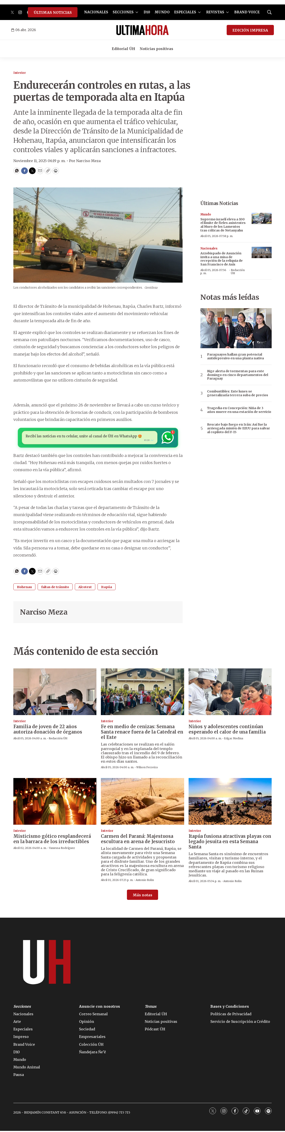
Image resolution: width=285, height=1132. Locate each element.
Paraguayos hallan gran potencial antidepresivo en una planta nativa (235, 356)
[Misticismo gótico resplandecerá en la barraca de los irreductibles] (54, 802)
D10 (147, 12)
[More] (137, 12)
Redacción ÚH (238, 271)
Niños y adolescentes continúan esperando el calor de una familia (227, 730)
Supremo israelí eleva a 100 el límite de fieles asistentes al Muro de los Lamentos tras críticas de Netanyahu (223, 224)
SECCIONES (123, 12)
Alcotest (85, 588)
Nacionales (209, 248)
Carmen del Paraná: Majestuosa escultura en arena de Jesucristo (138, 840)
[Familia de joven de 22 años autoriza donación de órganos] (54, 693)
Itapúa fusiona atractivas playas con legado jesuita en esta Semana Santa (230, 843)
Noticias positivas (156, 48)
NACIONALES (96, 12)
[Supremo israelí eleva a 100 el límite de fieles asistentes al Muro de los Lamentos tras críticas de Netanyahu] (262, 218)
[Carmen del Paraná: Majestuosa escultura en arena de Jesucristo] (142, 802)
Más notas (142, 896)
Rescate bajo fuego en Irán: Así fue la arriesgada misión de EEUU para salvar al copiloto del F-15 (238, 428)
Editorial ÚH (123, 48)
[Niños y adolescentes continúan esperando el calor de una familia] (230, 693)
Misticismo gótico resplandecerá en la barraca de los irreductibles (52, 840)
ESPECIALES (185, 12)
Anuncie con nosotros (99, 1007)
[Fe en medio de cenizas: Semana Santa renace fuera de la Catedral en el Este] (142, 693)
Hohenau (24, 588)
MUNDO (162, 12)
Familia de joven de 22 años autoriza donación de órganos (47, 730)
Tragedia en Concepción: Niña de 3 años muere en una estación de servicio (239, 410)
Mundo (205, 214)
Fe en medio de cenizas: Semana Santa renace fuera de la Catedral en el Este (142, 733)
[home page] (142, 30)
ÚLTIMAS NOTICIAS (53, 12)
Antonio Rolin (145, 881)
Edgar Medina (233, 739)
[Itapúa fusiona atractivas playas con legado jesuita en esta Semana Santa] (230, 802)
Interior (19, 73)
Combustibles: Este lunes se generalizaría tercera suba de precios (237, 393)
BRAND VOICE (247, 12)
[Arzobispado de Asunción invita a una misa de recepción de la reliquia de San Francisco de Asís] (262, 252)
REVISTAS (215, 12)
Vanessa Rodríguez (62, 849)
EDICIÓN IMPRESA (250, 30)
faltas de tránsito (55, 588)
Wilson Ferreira (147, 768)
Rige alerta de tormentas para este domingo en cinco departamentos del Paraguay (237, 374)
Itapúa (106, 588)
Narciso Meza (43, 613)
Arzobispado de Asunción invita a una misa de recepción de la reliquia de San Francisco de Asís (221, 258)
